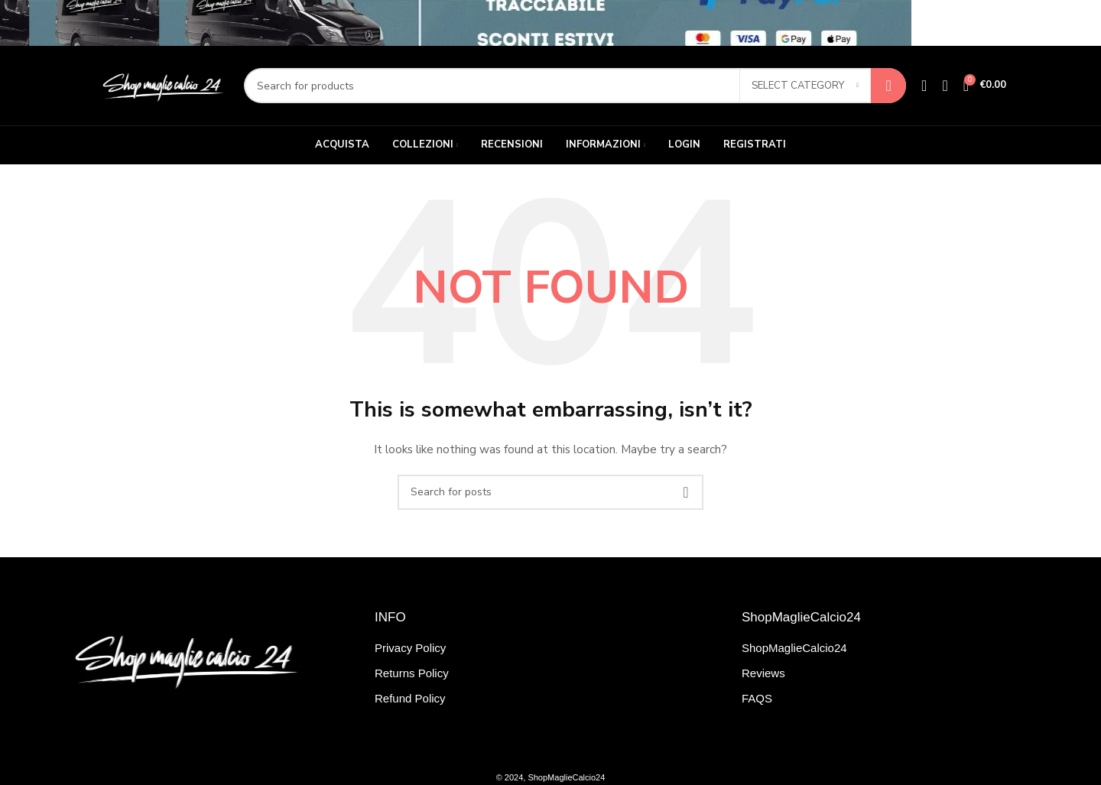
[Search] (575, 85)
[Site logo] (162, 84)
